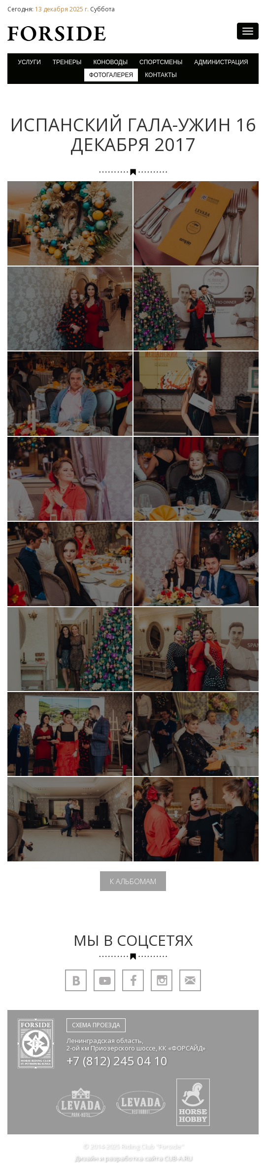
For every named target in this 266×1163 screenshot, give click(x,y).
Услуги (29, 62)
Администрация (221, 62)
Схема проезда (96, 1025)
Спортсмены (160, 62)
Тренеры (67, 62)
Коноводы (110, 62)
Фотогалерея (111, 75)
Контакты (161, 75)
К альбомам (133, 881)
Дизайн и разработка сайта (133, 1158)
